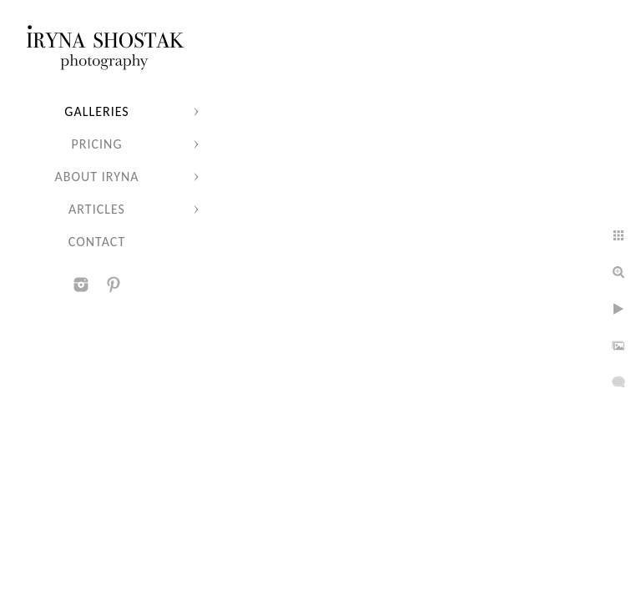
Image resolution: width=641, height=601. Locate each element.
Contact (96, 242)
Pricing (97, 144)
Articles (96, 209)
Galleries (96, 111)
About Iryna (96, 176)
